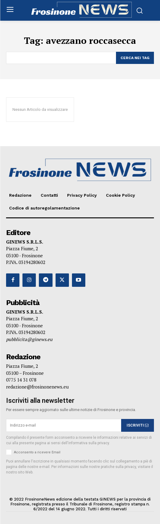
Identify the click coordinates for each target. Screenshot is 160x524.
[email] (63, 425)
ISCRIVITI (137, 425)
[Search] (135, 58)
